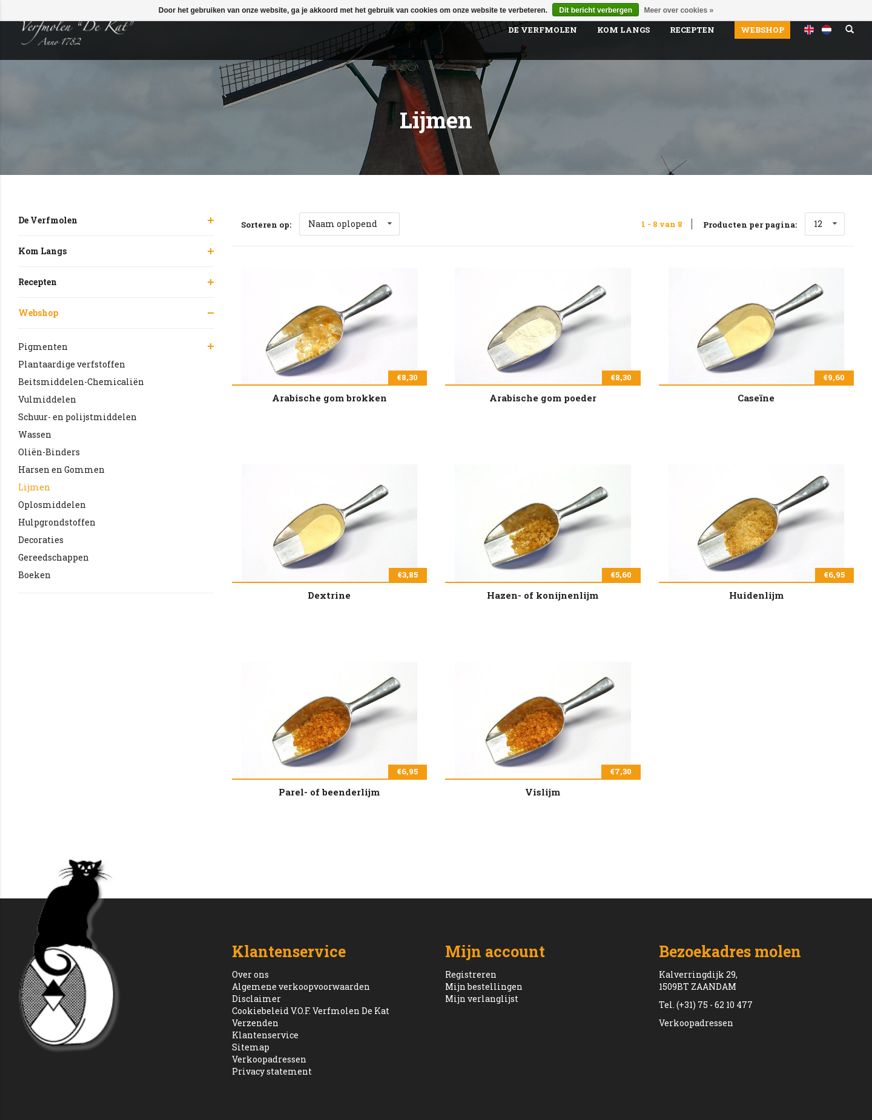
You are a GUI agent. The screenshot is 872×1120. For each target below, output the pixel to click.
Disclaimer (256, 998)
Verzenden (255, 1023)
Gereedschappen (53, 557)
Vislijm (542, 792)
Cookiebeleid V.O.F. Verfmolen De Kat (310, 1010)
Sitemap (250, 1047)
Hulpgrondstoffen (57, 522)
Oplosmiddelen (52, 504)
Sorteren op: (266, 224)
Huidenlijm (756, 595)
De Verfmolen (542, 29)
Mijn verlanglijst (481, 998)
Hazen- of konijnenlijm (542, 595)
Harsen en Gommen (61, 469)
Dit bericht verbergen (595, 10)
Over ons (250, 974)
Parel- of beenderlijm (329, 792)
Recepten (692, 29)
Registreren (471, 974)
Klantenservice (265, 1035)
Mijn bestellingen (484, 986)
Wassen (34, 434)
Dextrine (329, 595)
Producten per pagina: (750, 224)
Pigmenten (43, 346)
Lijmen (34, 487)
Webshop (762, 29)
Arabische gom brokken (329, 398)
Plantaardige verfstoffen (71, 364)
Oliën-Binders (49, 452)
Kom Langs (623, 29)
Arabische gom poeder (542, 398)
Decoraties (41, 539)
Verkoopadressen (269, 1059)
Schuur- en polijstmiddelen (77, 417)
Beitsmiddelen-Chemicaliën (81, 381)
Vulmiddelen (47, 399)
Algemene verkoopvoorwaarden (301, 986)
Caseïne (756, 398)
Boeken (34, 575)
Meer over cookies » (678, 10)
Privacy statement (272, 1071)
